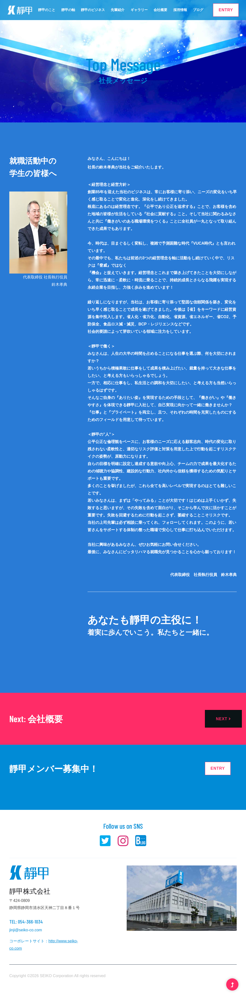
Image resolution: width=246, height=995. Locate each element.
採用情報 (180, 10)
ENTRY (226, 10)
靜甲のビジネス (93, 10)
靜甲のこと (46, 10)
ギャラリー (139, 10)
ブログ (198, 10)
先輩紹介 (117, 10)
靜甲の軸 (68, 10)
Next (223, 719)
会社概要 (160, 10)
